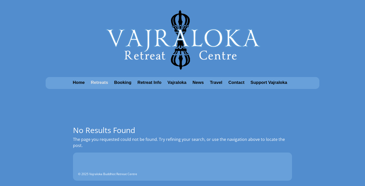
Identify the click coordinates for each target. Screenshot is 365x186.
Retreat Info (149, 82)
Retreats (99, 82)
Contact (236, 82)
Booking (122, 82)
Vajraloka (177, 82)
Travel (216, 82)
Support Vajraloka (268, 82)
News (198, 82)
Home (79, 82)
